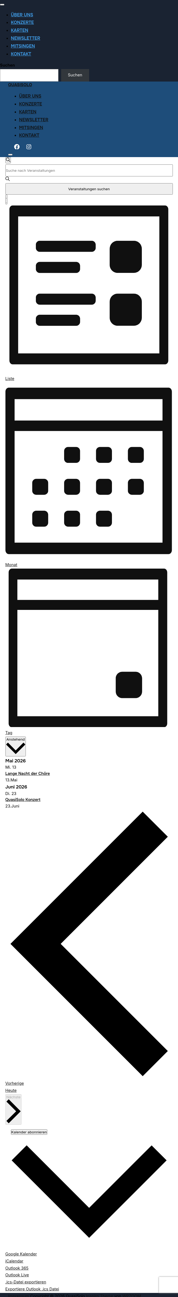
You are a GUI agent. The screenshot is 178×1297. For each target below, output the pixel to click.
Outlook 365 (17, 1268)
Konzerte (22, 22)
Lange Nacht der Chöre (27, 773)
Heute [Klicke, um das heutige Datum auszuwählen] (11, 1090)
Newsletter (25, 38)
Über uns (22, 15)
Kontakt (21, 54)
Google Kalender (21, 1254)
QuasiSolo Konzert (22, 799)
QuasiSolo (20, 85)
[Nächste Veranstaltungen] (13, 1109)
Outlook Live (17, 1275)
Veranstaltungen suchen (89, 189)
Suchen (7, 65)
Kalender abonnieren (29, 1132)
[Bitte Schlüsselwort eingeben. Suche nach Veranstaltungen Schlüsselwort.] (89, 170)
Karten (19, 30)
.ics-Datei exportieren (25, 1282)
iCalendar (14, 1261)
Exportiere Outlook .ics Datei (32, 1289)
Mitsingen (23, 46)
